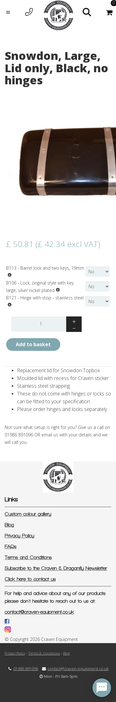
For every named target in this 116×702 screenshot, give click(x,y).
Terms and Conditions (28, 557)
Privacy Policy (19, 535)
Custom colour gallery (28, 514)
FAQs (10, 546)
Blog (9, 525)
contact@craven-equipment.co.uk (39, 612)
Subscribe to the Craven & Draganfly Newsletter (56, 568)
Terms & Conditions (44, 653)
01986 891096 (25, 668)
